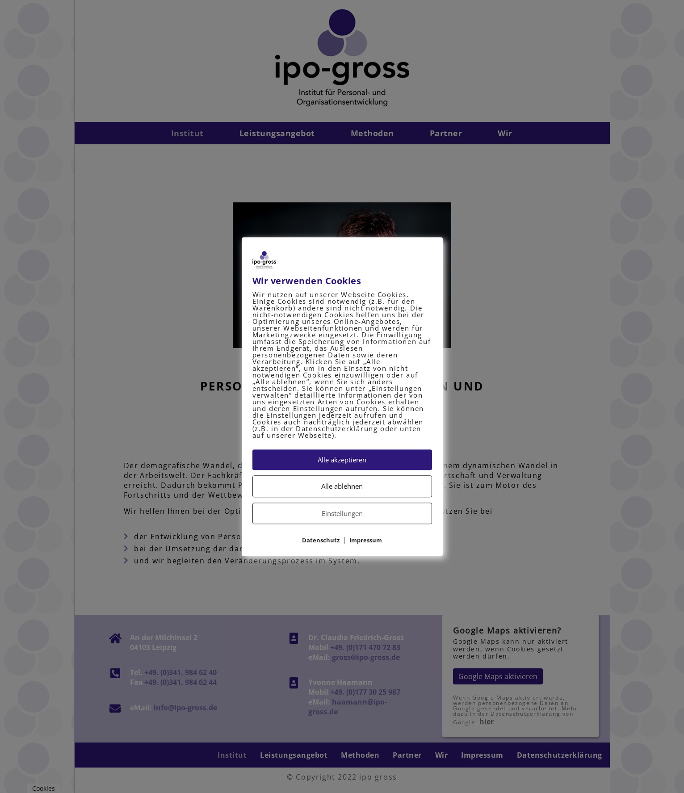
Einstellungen (342, 513)
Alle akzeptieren (342, 459)
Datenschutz (321, 540)
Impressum (365, 540)
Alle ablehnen (342, 486)
